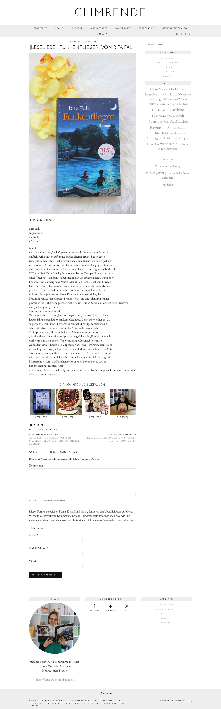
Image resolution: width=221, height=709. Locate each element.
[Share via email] (31, 425)
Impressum (168, 159)
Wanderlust (123, 28)
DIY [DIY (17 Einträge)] (180, 94)
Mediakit (102, 34)
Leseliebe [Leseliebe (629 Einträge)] (176, 109)
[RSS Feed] (127, 608)
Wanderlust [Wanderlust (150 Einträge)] (168, 143)
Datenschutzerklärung (168, 166)
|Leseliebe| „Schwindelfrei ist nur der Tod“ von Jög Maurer (109, 437)
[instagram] (177, 34)
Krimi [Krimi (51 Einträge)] (152, 104)
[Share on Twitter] (39, 425)
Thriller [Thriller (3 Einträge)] (177, 138)
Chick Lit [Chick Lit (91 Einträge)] (170, 94)
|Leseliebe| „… (42, 417)
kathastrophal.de (86, 701)
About (59, 28)
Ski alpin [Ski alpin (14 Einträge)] (169, 133)
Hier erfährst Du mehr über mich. (55, 679)
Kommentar (37, 465)
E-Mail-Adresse (38, 548)
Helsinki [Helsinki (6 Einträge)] (152, 99)
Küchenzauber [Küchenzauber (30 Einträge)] (178, 104)
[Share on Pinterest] (43, 425)
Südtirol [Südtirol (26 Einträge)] (168, 138)
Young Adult (53, 430)
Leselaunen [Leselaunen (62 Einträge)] (159, 110)
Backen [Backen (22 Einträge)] (175, 89)
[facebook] (181, 34)
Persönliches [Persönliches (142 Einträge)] (179, 121)
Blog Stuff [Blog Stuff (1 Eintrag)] (159, 95)
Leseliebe (77, 28)
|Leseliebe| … (96, 417)
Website (33, 561)
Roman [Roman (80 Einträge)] (172, 127)
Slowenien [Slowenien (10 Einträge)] (180, 133)
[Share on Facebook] (35, 425)
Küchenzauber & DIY (174, 28)
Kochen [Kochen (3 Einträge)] (175, 99)
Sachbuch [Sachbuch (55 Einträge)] (157, 133)
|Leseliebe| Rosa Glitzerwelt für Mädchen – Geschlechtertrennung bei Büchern (56, 439)
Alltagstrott (98, 28)
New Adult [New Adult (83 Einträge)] (176, 115)
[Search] (190, 34)
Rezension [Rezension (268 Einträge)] (158, 127)
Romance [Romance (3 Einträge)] (182, 128)
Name (33, 535)
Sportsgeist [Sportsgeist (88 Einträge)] (155, 138)
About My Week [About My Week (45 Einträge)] (160, 89)
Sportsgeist (146, 28)
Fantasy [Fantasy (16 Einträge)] (187, 94)
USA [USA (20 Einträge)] (156, 144)
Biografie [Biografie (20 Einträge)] (150, 94)
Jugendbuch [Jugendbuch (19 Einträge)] (164, 99)
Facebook (111, 693)
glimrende (110, 13)
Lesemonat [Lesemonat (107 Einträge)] (160, 115)
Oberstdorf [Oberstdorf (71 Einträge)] (156, 121)
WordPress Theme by (176, 701)
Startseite (40, 28)
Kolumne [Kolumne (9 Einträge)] (182, 99)
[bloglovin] (185, 34)
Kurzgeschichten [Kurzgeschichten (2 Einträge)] (163, 104)
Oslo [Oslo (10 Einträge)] (166, 121)
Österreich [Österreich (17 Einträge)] (172, 148)
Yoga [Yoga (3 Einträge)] (179, 144)
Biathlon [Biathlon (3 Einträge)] (183, 89)
